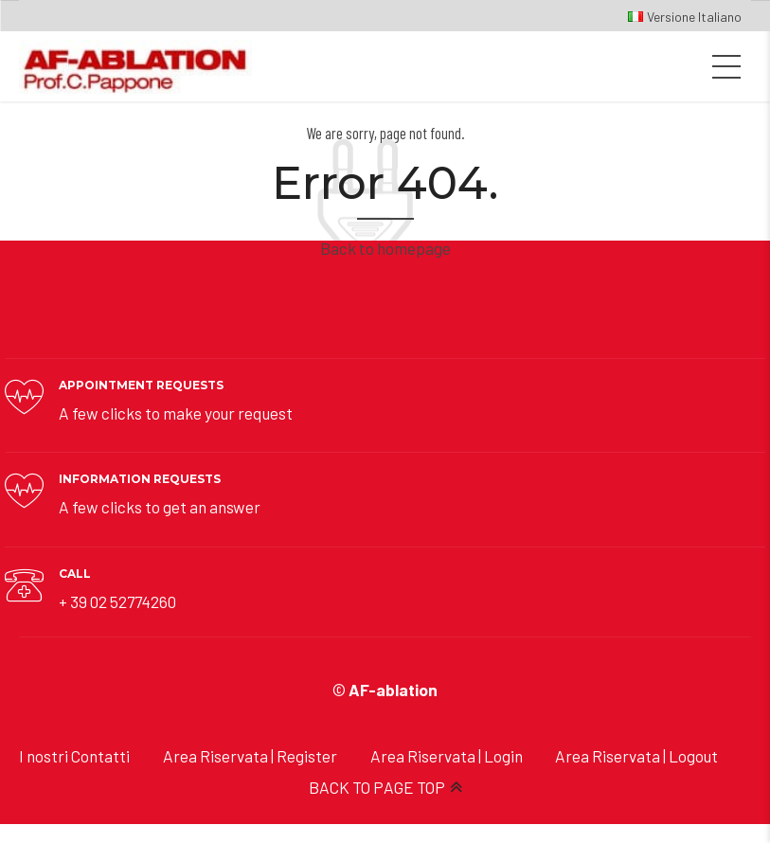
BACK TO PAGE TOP (377, 787)
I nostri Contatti (74, 755)
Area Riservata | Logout (636, 755)
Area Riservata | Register (250, 755)
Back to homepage (385, 248)
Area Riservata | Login (446, 755)
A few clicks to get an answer (159, 506)
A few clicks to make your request (176, 413)
